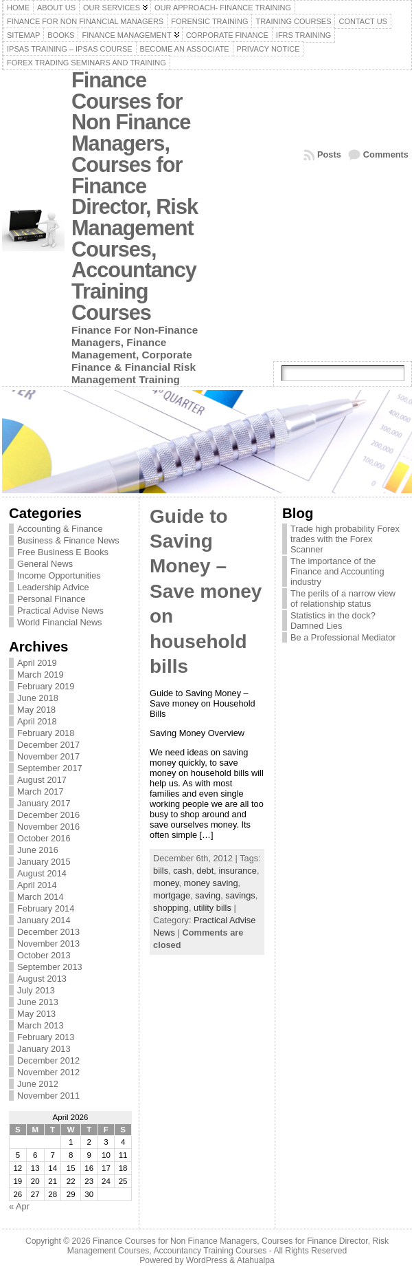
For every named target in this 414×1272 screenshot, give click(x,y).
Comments (386, 154)
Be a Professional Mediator (343, 637)
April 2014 (37, 885)
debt (205, 870)
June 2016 (37, 850)
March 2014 (40, 897)
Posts (329, 154)
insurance (237, 870)
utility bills (212, 908)
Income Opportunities (59, 575)
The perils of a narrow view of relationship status (342, 598)
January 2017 (44, 803)
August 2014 (42, 873)
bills (160, 870)
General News (45, 564)
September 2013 (49, 967)
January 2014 (44, 920)
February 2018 (45, 733)
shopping (171, 908)
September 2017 (49, 768)
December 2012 (48, 1060)
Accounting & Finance (60, 529)
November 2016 (48, 826)
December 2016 (48, 815)
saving (207, 895)
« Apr (19, 1206)
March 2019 (40, 674)
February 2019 (45, 686)
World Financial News (59, 622)
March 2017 (40, 791)
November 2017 (48, 756)
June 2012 (37, 1084)
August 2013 (42, 978)
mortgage (171, 895)
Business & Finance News (68, 540)
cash (182, 870)
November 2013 (48, 943)
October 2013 (44, 955)
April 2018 (37, 721)
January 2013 (44, 1049)
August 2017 (42, 780)
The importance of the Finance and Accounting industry (337, 571)
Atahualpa (256, 1260)
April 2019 (37, 663)
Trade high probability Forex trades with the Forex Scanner (345, 539)
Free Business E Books (62, 552)
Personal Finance (51, 599)
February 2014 (45, 908)
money (166, 883)
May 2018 (36, 709)
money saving (211, 883)
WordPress (206, 1260)
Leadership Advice (53, 587)
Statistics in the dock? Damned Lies (333, 620)
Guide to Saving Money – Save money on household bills (206, 591)
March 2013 (40, 1025)
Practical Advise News (60, 610)
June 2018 (37, 698)
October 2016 (44, 838)
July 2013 (36, 990)
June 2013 (37, 1002)
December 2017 (48, 745)
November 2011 (48, 1095)
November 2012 (48, 1072)
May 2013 (36, 1014)
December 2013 (48, 932)
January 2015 (44, 861)
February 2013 (45, 1037)
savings (240, 895)
